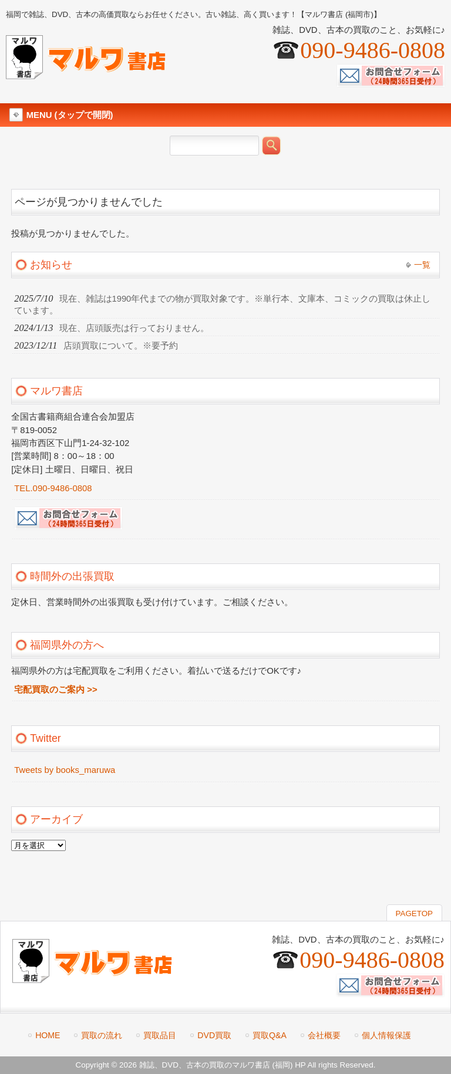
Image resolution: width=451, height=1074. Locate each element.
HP (300, 1065)
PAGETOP (414, 913)
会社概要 (324, 1035)
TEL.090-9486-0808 (53, 488)
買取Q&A (270, 1035)
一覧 (422, 264)
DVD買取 (214, 1035)
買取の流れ (101, 1035)
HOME (47, 1035)
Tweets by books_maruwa (64, 770)
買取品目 (159, 1035)
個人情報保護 (386, 1035)
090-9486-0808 (372, 50)
